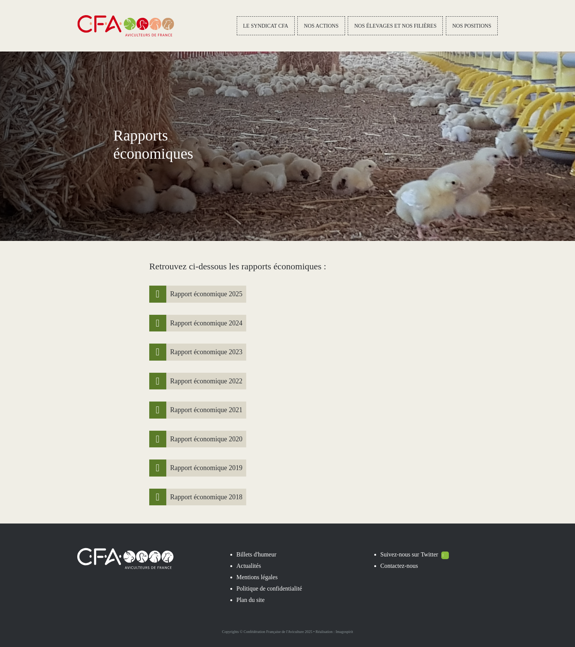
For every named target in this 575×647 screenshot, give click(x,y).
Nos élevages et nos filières (395, 26)
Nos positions (471, 26)
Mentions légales (257, 577)
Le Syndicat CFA (265, 26)
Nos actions (321, 26)
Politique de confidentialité (269, 588)
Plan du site (250, 600)
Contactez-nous (399, 566)
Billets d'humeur (256, 554)
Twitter (435, 554)
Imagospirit (344, 632)
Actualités (248, 566)
